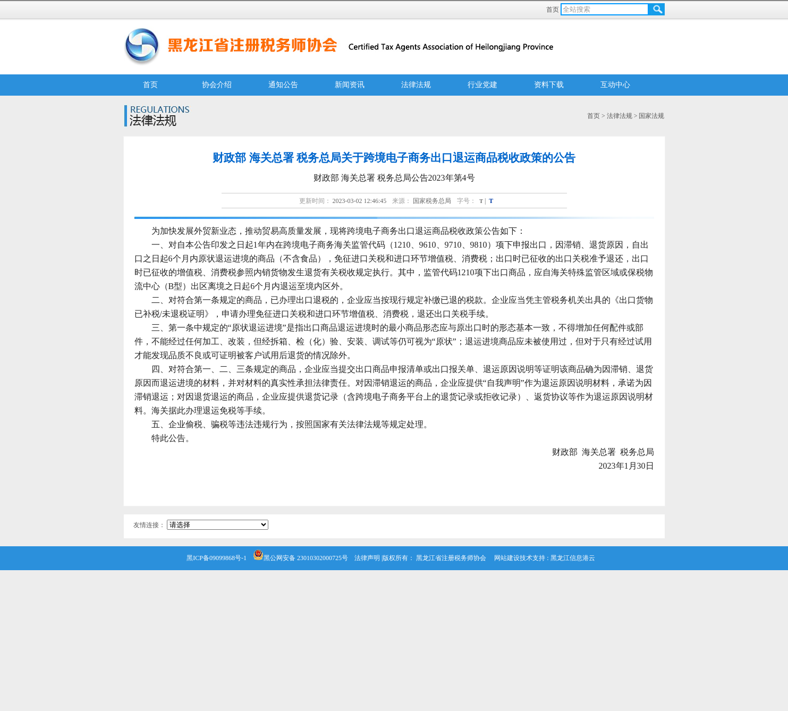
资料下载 (549, 85)
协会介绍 (217, 85)
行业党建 (482, 85)
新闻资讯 (350, 85)
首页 (553, 9)
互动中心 (615, 85)
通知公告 (283, 85)
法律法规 (416, 85)
